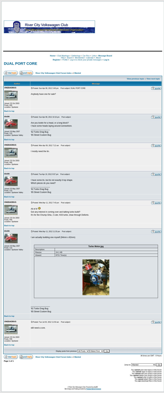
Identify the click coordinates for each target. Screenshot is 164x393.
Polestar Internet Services (93, 389)
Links (94, 56)
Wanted (77, 73)
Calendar (90, 58)
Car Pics (86, 56)
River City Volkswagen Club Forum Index (54, 73)
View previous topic (135, 79)
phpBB (95, 387)
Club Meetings (63, 56)
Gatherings (75, 56)
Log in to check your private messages (86, 60)
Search (70, 58)
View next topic (153, 79)
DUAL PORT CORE (20, 63)
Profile (65, 60)
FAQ (63, 58)
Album (98, 58)
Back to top (9, 111)
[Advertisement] (129, 26)
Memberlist (79, 58)
